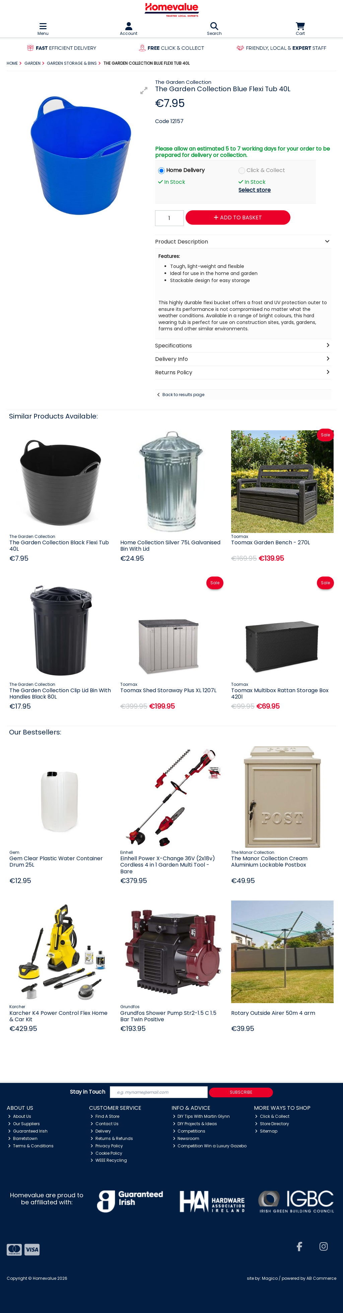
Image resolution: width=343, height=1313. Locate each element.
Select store (254, 190)
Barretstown (23, 1138)
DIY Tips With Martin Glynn (201, 1116)
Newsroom (186, 1138)
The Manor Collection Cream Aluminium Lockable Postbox (269, 862)
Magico (270, 1278)
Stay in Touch (87, 1092)
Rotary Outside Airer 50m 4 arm (273, 1013)
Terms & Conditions (31, 1146)
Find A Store (104, 1116)
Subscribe (241, 1092)
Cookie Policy (106, 1153)
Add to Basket (238, 217)
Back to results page (183, 394)
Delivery (100, 1131)
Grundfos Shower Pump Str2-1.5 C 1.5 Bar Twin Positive (168, 1016)
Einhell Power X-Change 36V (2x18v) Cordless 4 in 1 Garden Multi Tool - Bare (167, 865)
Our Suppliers (24, 1124)
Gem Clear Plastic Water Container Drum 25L (56, 862)
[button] (144, 90)
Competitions (189, 1131)
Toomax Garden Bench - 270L (270, 542)
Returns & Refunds (111, 1138)
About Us (19, 1116)
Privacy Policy (106, 1146)
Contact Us (104, 1124)
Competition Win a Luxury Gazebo (210, 1146)
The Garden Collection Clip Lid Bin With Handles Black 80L (60, 694)
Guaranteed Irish (28, 1131)
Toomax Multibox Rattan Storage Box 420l (280, 694)
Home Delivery (185, 170)
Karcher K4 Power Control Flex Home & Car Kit (58, 1016)
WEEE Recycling (108, 1160)
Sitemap (266, 1131)
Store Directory (272, 1124)
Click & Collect (266, 170)
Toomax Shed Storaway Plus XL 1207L (168, 690)
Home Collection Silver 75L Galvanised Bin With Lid (170, 546)
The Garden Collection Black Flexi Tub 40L (59, 546)
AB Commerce (321, 1278)
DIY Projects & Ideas (195, 1124)
